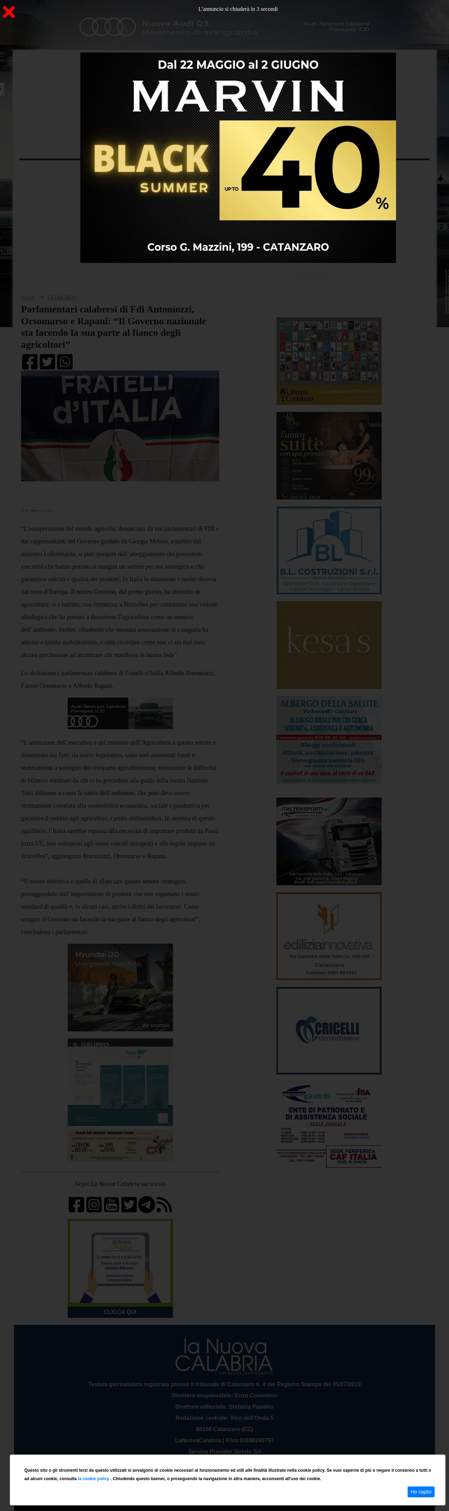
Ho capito (421, 1492)
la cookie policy (94, 1478)
